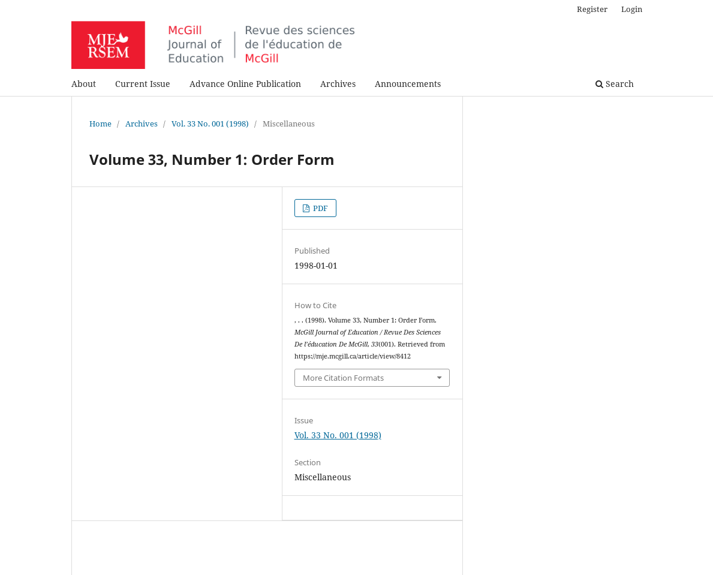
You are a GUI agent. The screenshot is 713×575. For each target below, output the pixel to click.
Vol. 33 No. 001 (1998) (210, 123)
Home (100, 123)
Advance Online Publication (245, 83)
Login (631, 9)
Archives (338, 83)
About (83, 83)
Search (614, 83)
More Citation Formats (343, 377)
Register (592, 9)
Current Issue (142, 83)
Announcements (408, 83)
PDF (319, 208)
